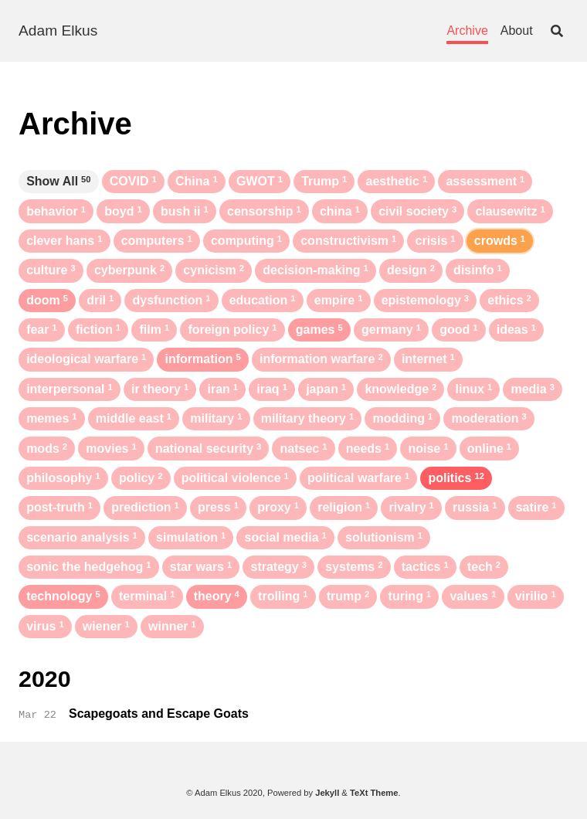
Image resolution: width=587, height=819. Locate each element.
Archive (466, 30)
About (516, 30)
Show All (58, 181)
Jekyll (327, 792)
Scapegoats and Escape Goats (159, 713)
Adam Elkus (58, 30)
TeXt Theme (374, 792)
